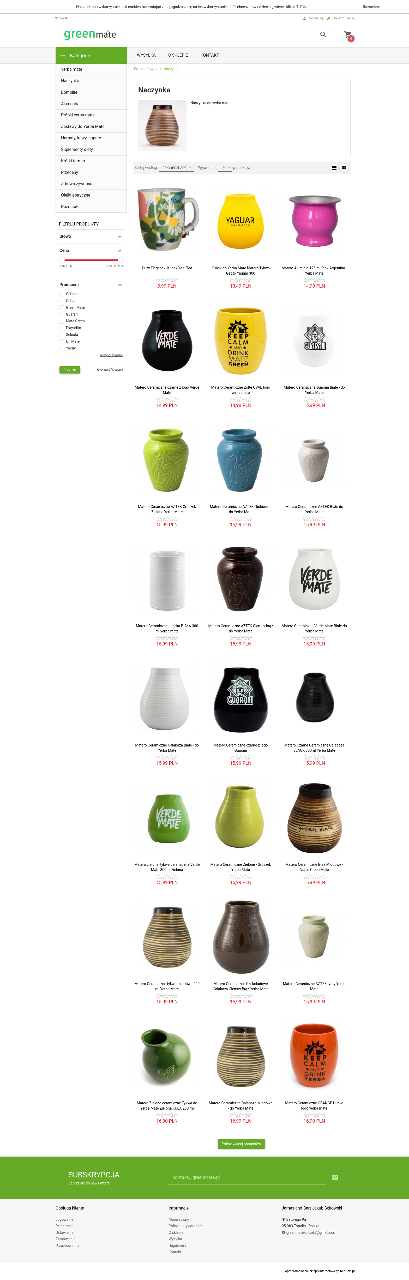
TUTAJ (301, 7)
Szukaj (69, 370)
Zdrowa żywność (76, 183)
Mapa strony (179, 1219)
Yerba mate (71, 69)
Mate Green (75, 321)
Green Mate (75, 307)
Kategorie (75, 55)
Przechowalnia (67, 1245)
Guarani (72, 314)
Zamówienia (65, 1239)
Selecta (72, 335)
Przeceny (69, 172)
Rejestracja (65, 1226)
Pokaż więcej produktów (241, 1144)
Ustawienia (65, 1232)
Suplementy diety (77, 149)
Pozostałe (70, 206)
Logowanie (64, 1219)
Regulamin (177, 1245)
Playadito (73, 328)
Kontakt (210, 55)
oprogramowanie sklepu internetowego (312, 1271)
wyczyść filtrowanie (111, 355)
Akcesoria (70, 103)
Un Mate (73, 341)
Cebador (73, 294)
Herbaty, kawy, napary (81, 137)
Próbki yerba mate (78, 114)
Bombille (69, 92)
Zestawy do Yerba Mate (83, 126)
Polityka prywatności (185, 1226)
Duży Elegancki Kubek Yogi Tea (167, 268)
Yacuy (71, 348)
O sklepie (178, 55)
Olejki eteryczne (75, 195)
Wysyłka (146, 55)
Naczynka (70, 80)
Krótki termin (73, 160)
